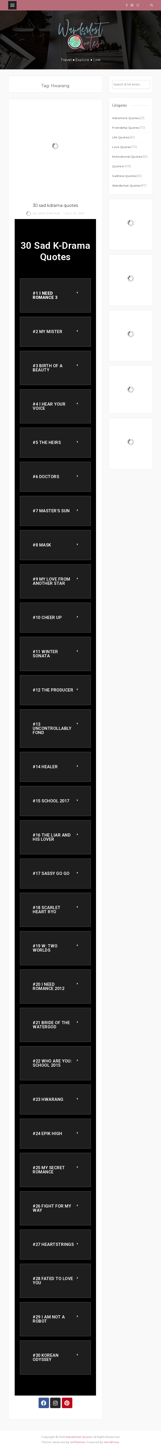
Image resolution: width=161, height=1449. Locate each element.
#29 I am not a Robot (49, 1319)
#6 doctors (46, 476)
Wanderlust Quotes (126, 185)
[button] (55, 295)
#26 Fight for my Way (52, 1208)
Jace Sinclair (43, 213)
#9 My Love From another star (51, 581)
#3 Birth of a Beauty (48, 367)
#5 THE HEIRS (47, 442)
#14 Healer (45, 766)
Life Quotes (120, 137)
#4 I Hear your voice (49, 406)
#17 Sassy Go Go (51, 873)
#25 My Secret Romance (49, 1169)
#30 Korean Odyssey (45, 1357)
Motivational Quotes (127, 156)
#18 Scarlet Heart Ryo (47, 909)
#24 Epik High (47, 1133)
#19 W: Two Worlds (45, 948)
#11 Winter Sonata (45, 653)
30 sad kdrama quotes (55, 205)
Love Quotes (121, 147)
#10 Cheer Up (47, 617)
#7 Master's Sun (51, 510)
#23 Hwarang (48, 1099)
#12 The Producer (53, 690)
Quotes (117, 166)
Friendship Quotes (125, 127)
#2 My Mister (47, 331)
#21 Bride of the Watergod (51, 1024)
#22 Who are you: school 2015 (52, 1063)
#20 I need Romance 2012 (48, 986)
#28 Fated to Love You (53, 1280)
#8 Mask (42, 544)
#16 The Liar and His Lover (52, 837)
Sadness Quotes (124, 176)
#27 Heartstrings (53, 1244)
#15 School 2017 (51, 800)
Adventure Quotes (125, 118)
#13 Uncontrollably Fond (52, 728)
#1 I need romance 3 (45, 295)
